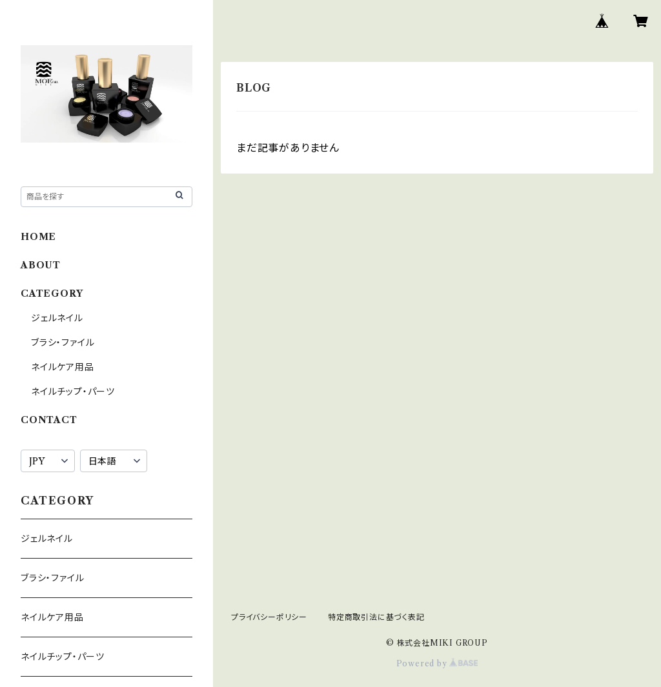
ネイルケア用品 (62, 367)
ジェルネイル (57, 318)
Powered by (437, 663)
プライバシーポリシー (269, 617)
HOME (38, 237)
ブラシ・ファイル (62, 342)
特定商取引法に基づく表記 (376, 617)
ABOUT (41, 265)
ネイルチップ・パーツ (73, 391)
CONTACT (49, 420)
